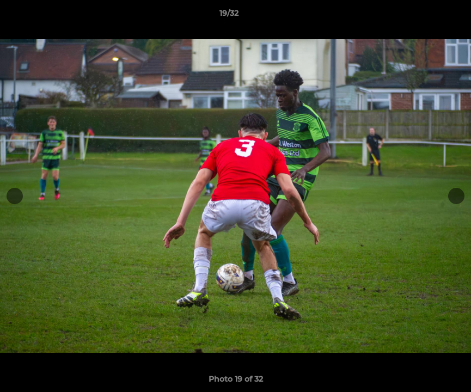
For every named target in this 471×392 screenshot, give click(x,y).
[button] (425, 16)
